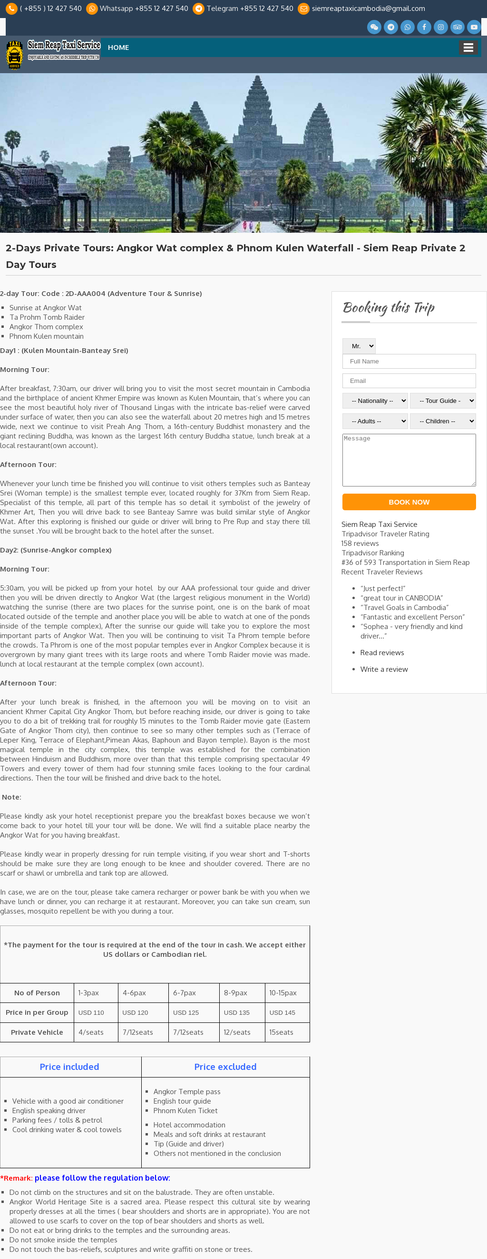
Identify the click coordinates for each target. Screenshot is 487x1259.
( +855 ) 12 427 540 (51, 8)
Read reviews (382, 662)
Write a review (384, 679)
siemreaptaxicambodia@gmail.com (368, 8)
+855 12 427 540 (161, 8)
